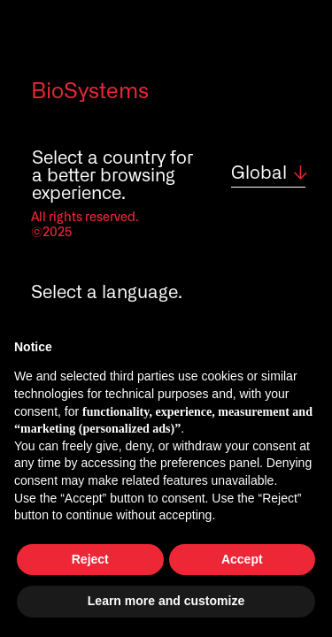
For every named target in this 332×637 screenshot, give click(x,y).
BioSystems (90, 92)
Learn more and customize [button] (166, 601)
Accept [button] (242, 559)
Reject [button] (90, 559)
